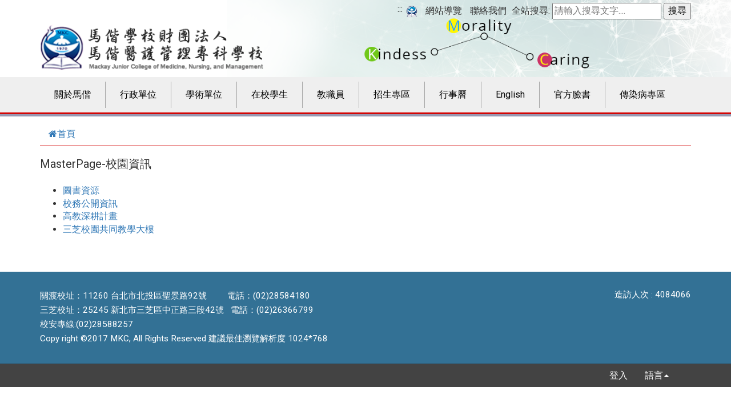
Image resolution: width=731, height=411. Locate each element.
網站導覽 (443, 10)
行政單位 (138, 94)
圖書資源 (81, 190)
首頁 (62, 133)
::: (400, 8)
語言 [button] (657, 375)
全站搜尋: (531, 10)
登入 (618, 375)
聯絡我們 (488, 10)
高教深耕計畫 (90, 216)
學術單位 (204, 94)
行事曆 (453, 94)
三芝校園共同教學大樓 (108, 229)
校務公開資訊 (90, 203)
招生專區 (391, 94)
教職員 (330, 94)
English (510, 94)
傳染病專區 (642, 94)
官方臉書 (572, 94)
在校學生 (269, 94)
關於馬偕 (72, 94)
